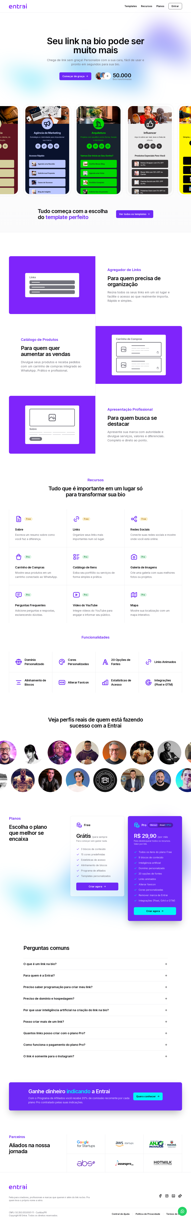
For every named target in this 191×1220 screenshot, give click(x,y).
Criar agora (97, 886)
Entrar (175, 6)
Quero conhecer (148, 1096)
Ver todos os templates (134, 214)
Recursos (146, 6)
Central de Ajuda (121, 1214)
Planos (160, 6)
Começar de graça (75, 76)
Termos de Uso (174, 1214)
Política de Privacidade (148, 1214)
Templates (130, 6)
